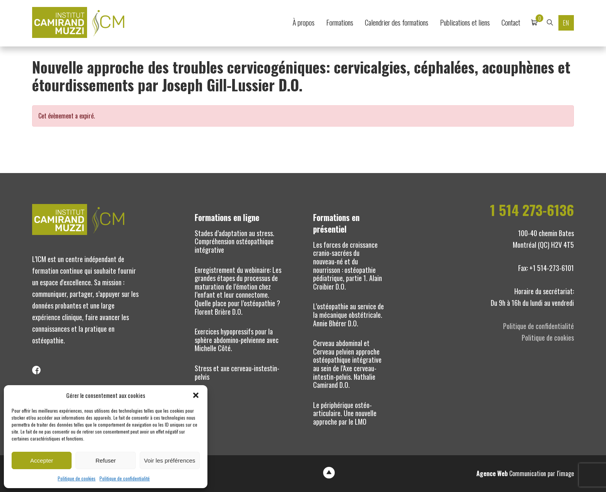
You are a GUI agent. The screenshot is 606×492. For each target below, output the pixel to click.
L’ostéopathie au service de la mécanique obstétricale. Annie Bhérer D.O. (348, 314)
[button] (196, 395)
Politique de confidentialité (124, 478)
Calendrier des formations (396, 22)
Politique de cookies (77, 478)
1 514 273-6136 (532, 210)
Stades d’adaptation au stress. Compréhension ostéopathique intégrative (234, 241)
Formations (339, 22)
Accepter (41, 460)
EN (566, 22)
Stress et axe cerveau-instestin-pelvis (237, 372)
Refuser (106, 460)
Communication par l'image (525, 473)
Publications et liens (465, 22)
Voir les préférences (169, 460)
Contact (511, 22)
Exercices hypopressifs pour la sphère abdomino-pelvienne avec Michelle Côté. (237, 339)
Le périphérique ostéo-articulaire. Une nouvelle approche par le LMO (345, 413)
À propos (304, 22)
